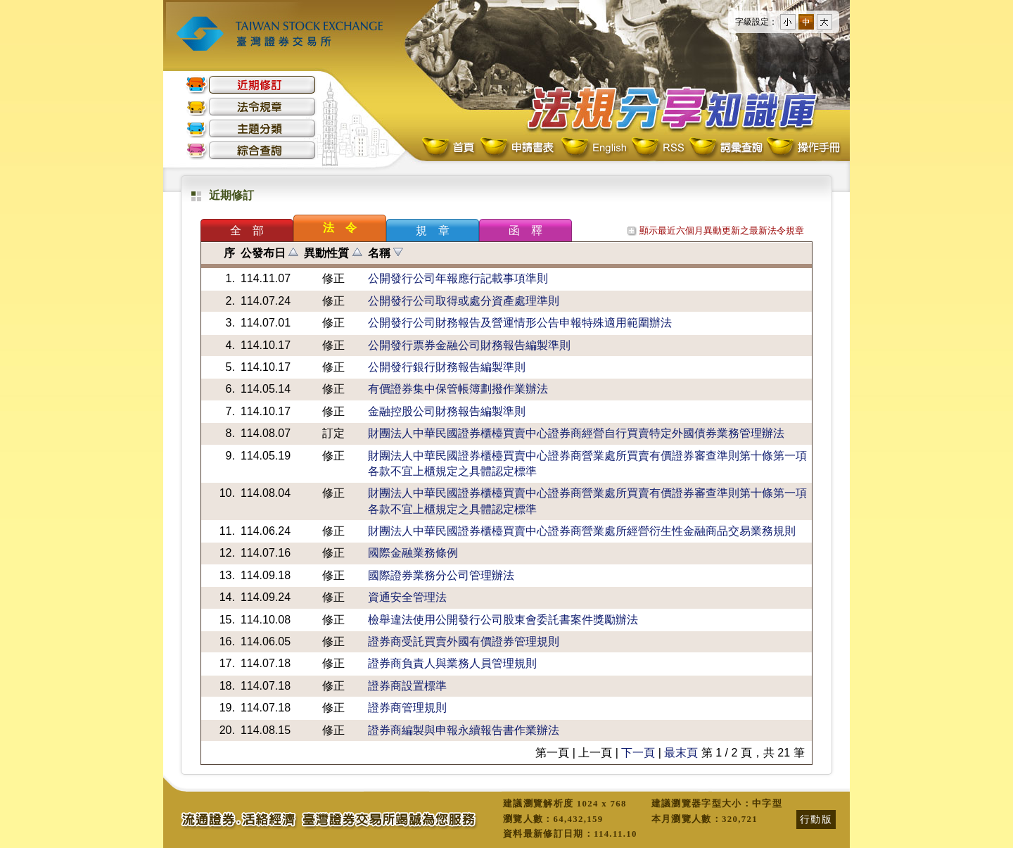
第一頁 (552, 753)
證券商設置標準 (407, 686)
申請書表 (518, 148)
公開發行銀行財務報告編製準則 (446, 367)
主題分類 (251, 128)
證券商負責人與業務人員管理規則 (452, 663)
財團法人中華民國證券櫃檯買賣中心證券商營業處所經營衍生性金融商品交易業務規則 (582, 531)
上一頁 (595, 753)
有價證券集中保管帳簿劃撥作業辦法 (458, 389)
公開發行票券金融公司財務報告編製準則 (469, 345)
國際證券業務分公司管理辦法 (441, 575)
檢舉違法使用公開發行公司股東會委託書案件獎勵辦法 (503, 620)
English (594, 148)
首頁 (449, 148)
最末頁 (681, 753)
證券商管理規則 (407, 708)
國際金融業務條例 (413, 553)
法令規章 (251, 106)
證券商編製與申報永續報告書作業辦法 (463, 730)
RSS (658, 148)
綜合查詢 (251, 150)
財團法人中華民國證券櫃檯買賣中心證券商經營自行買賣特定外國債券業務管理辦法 (576, 433)
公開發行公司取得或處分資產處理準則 (463, 301)
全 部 (247, 230)
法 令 (340, 228)
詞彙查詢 (725, 148)
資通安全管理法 (407, 597)
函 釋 (525, 230)
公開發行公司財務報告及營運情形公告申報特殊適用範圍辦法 (520, 323)
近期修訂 (251, 84)
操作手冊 (802, 148)
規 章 (433, 230)
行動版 (816, 819)
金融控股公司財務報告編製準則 (446, 411)
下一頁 (638, 753)
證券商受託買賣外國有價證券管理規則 (463, 641)
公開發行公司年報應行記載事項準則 (458, 278)
